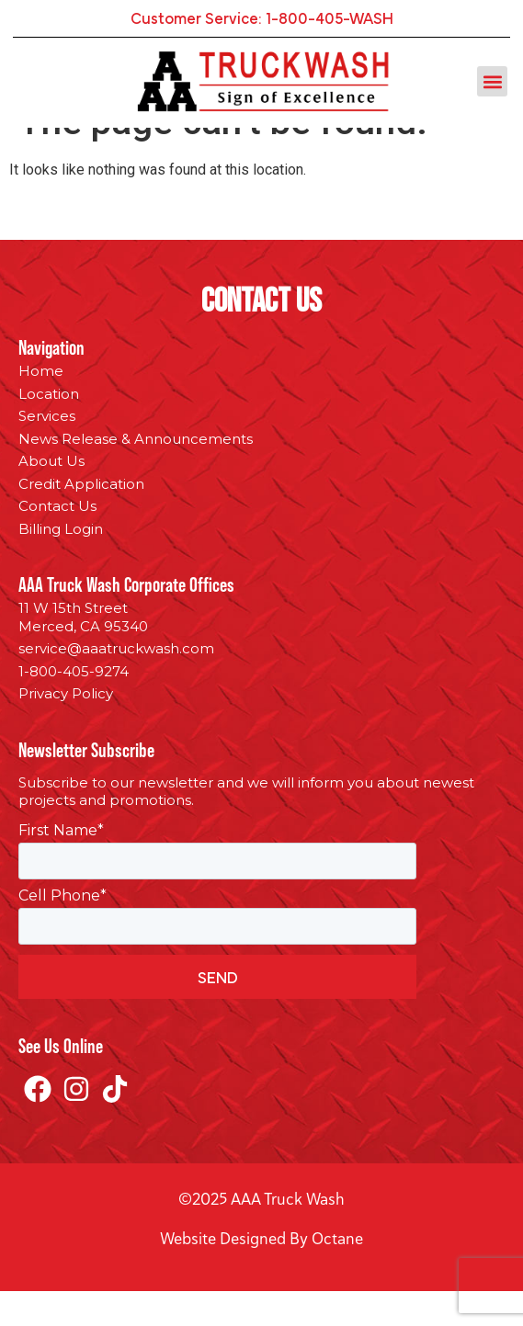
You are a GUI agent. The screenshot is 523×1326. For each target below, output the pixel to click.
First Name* (61, 866)
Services (46, 450)
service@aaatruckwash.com (116, 683)
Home (40, 405)
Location (48, 428)
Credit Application (81, 518)
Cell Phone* (62, 931)
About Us (51, 495)
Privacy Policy (65, 728)
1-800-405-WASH (329, 17)
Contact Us (57, 541)
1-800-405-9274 (73, 706)
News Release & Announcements (135, 473)
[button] (492, 81)
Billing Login (60, 563)
